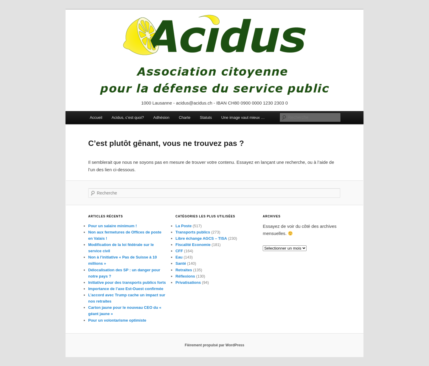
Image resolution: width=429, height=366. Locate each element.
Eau (179, 257)
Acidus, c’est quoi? (128, 117)
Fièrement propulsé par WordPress (214, 345)
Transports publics (192, 232)
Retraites (183, 270)
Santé (180, 263)
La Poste (183, 226)
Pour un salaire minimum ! (112, 226)
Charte (184, 117)
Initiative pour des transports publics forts (127, 282)
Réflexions (185, 276)
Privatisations (188, 282)
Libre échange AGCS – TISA (201, 238)
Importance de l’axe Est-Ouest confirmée (125, 288)
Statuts (206, 117)
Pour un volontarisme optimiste (117, 320)
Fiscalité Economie (193, 244)
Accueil (96, 117)
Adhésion (161, 117)
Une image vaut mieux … (243, 117)
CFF (179, 251)
